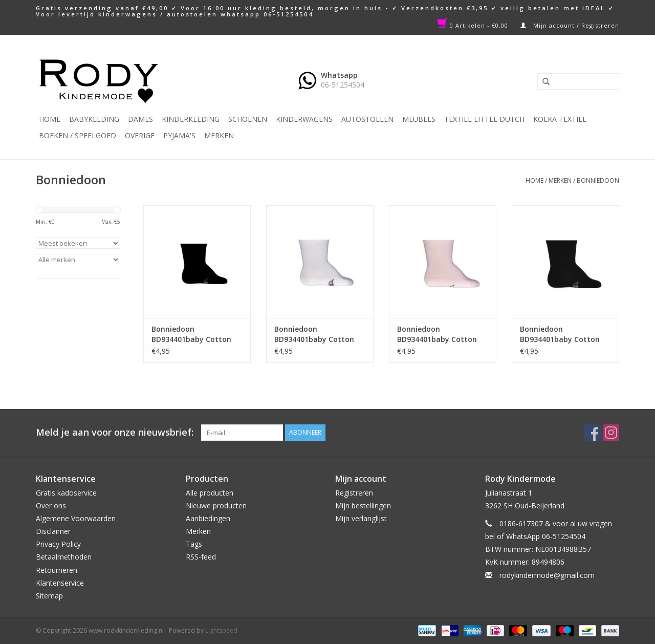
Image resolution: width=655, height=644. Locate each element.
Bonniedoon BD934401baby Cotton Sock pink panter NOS (437, 334)
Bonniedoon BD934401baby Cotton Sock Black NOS (191, 334)
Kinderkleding (191, 119)
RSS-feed (201, 557)
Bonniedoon (598, 180)
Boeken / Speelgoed (77, 135)
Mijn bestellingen (363, 505)
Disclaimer (53, 531)
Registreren (354, 493)
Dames (140, 119)
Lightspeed (221, 630)
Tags (194, 544)
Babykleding (94, 119)
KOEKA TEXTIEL (559, 119)
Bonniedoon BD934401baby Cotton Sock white (314, 334)
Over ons (51, 505)
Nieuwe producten (216, 505)
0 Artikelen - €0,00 (473, 25)
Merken (219, 135)
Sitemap (49, 595)
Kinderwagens (304, 119)
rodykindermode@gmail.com (547, 575)
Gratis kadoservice (66, 493)
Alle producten (209, 493)
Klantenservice (60, 583)
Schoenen (247, 119)
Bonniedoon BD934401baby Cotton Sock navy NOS (560, 334)
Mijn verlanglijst (361, 518)
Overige (140, 135)
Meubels (418, 119)
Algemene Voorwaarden (76, 518)
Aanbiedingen (208, 518)
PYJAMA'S (179, 135)
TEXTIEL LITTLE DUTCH (484, 119)
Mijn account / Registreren (569, 25)
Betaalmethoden (64, 557)
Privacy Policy (58, 544)
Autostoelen (367, 119)
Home (49, 119)
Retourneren (56, 570)
